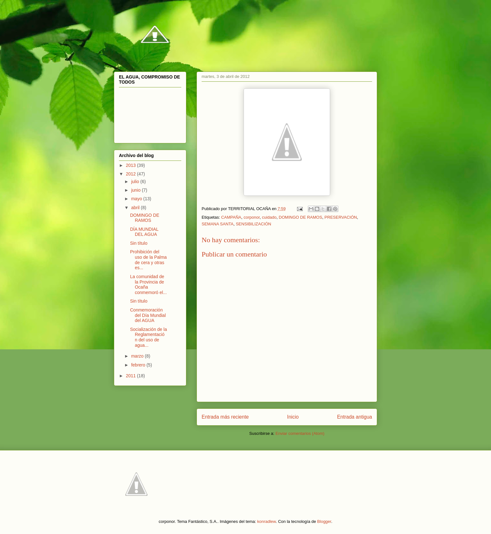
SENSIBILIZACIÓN (253, 224)
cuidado (269, 217)
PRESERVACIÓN (340, 217)
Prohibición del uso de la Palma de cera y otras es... (148, 259)
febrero (138, 364)
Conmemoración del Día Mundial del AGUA (148, 315)
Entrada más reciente (225, 417)
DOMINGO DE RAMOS (300, 217)
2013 (131, 165)
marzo (138, 356)
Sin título (138, 243)
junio (136, 190)
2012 (131, 173)
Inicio (293, 417)
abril (136, 207)
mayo (137, 198)
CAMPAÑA (231, 217)
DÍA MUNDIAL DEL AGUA (144, 232)
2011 (131, 375)
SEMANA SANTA (217, 224)
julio (135, 181)
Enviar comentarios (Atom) (299, 433)
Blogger (324, 521)
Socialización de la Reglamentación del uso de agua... (148, 337)
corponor (252, 217)
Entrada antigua (354, 417)
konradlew (266, 521)
